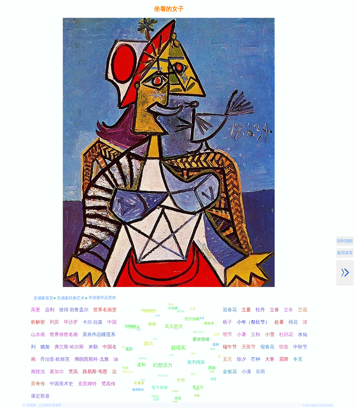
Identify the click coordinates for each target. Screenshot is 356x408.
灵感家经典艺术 (71, 298)
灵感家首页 (43, 298)
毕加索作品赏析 (102, 297)
